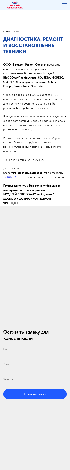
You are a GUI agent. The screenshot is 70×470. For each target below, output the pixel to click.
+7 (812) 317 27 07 (15, 177)
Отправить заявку (35, 394)
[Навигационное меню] (64, 5)
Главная (6, 31)
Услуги (16, 31)
